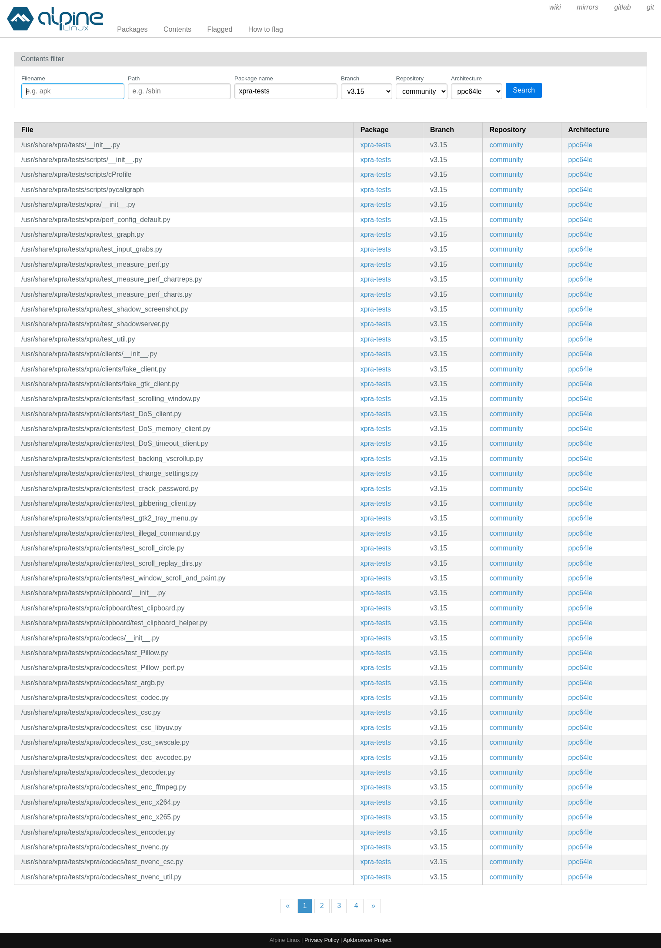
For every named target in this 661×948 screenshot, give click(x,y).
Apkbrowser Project (367, 940)
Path (134, 78)
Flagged (220, 29)
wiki (555, 7)
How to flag (265, 29)
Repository (410, 78)
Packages (132, 29)
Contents (177, 29)
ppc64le (580, 145)
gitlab (622, 7)
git (650, 7)
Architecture (466, 78)
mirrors (587, 7)
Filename (33, 78)
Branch (350, 78)
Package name (253, 78)
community (506, 145)
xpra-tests (376, 145)
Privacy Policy (321, 940)
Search (524, 90)
